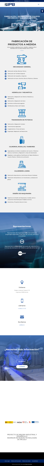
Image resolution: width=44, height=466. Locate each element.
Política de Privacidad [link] (16, 461)
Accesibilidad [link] (35, 461)
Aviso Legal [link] (7, 461)
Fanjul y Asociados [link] (28, 464)
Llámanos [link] (22, 366)
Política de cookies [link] (26, 461)
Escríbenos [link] (22, 361)
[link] (42, 11)
